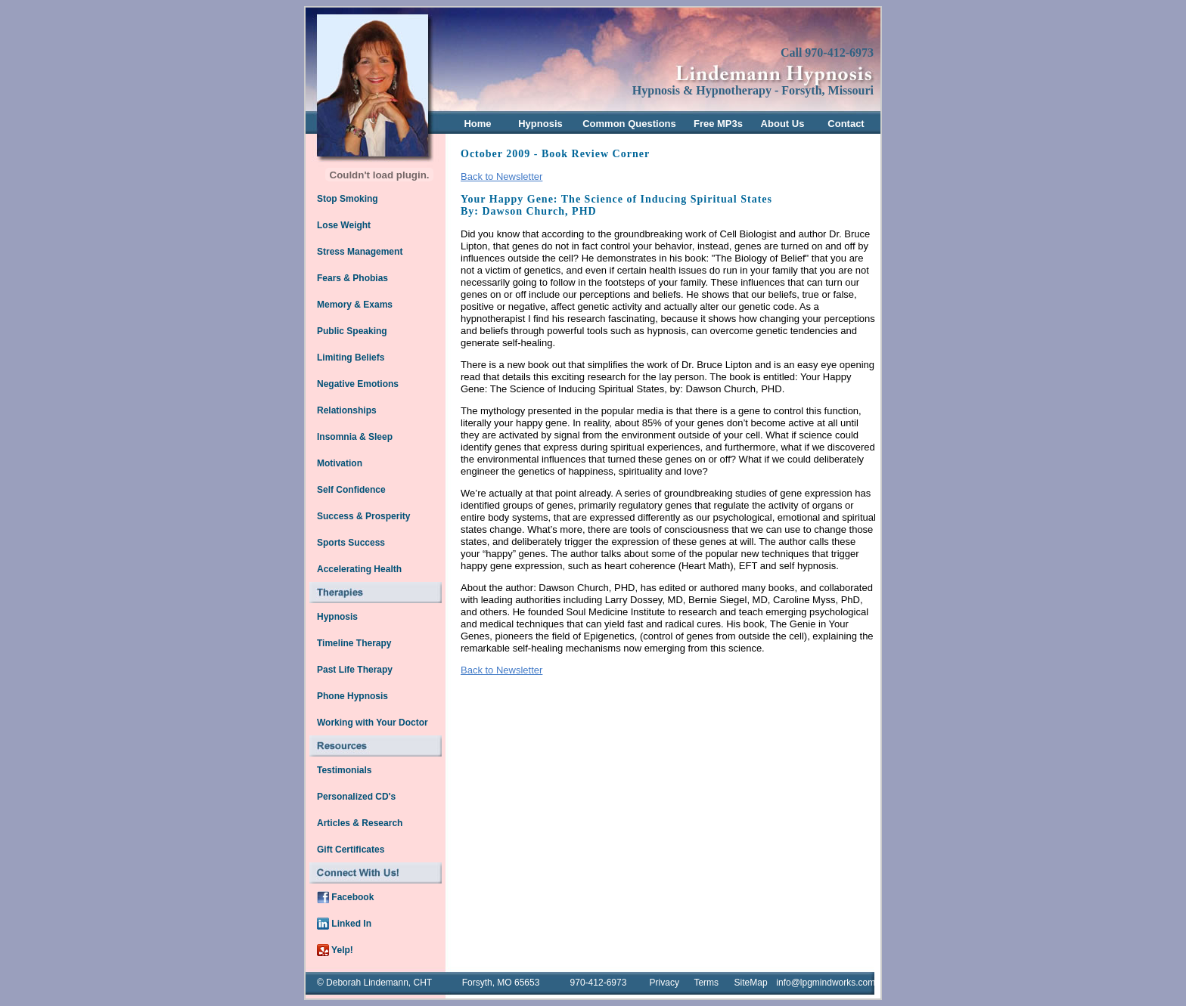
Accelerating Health (359, 569)
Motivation (339, 463)
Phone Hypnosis (352, 696)
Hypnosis (540, 123)
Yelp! (335, 950)
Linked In (344, 924)
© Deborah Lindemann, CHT (374, 982)
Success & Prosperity (363, 516)
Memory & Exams (355, 304)
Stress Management (359, 251)
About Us (783, 123)
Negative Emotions (358, 384)
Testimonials (344, 770)
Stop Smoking (347, 198)
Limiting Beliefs (350, 357)
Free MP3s (718, 123)
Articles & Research (359, 823)
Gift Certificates (350, 849)
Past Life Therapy (355, 669)
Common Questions (629, 123)
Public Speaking (352, 331)
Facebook (345, 897)
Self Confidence (351, 489)
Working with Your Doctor (372, 722)
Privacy (664, 982)
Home (477, 123)
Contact (845, 123)
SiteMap (751, 982)
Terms (706, 982)
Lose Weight (344, 225)
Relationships (347, 410)
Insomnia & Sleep (355, 437)
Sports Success (351, 542)
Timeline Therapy (354, 643)
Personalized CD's (356, 796)
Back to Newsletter (501, 176)
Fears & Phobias (352, 278)
